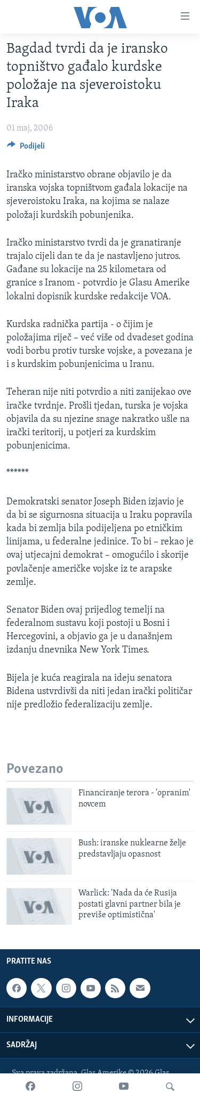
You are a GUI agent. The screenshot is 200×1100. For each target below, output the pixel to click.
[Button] (26, 148)
